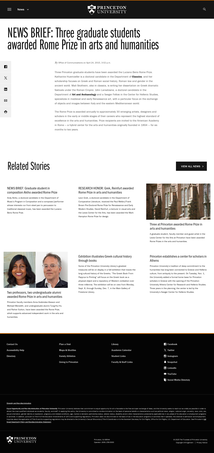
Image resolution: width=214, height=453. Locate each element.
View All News (190, 166)
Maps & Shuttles (67, 350)
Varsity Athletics (67, 356)
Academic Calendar (121, 350)
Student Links (118, 356)
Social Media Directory (178, 379)
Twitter (170, 350)
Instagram (172, 356)
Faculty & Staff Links (122, 361)
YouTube (171, 373)
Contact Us (12, 344)
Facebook (172, 344)
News (20, 9)
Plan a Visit (65, 344)
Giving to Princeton (68, 361)
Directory (11, 356)
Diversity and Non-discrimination (19, 403)
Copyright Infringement (184, 442)
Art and (84, 94)
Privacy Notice (202, 442)
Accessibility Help (15, 350)
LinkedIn (171, 367)
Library (114, 344)
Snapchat (172, 361)
